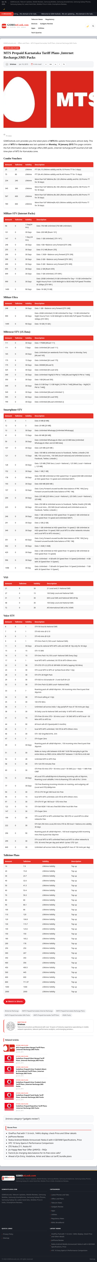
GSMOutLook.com (10, 43)
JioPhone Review (16, 1136)
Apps (33, 28)
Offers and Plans (23, 43)
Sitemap (6, 1238)
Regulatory (50, 19)
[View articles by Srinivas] (49, 1026)
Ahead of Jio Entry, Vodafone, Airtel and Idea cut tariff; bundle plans (40, 1156)
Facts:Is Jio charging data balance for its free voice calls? (34, 1153)
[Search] (93, 26)
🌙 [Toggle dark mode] (4, 9)
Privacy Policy (8, 1234)
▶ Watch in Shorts (14, 1001)
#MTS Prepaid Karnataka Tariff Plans (46, 1015)
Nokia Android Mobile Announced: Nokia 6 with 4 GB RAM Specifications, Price (45, 1139)
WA (51, 64)
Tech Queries (36, 32)
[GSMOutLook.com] (15, 26)
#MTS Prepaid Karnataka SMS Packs (17, 1015)
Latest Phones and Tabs (60, 1195)
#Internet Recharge (12, 1011)
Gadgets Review (46, 24)
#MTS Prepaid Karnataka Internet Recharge (37, 1011)
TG (64, 64)
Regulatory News (57, 1218)
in (55, 64)
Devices (34, 24)
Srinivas (13, 64)
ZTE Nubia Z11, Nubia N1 (20, 1146)
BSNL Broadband (57, 1222)
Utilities (41, 28)
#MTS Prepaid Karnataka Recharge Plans (70, 1011)
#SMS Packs (66, 1015)
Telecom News (37, 19)
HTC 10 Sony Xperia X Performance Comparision (31, 1143)
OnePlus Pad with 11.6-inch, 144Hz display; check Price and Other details (42, 1133)
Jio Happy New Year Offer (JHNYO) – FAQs (27, 1149)
